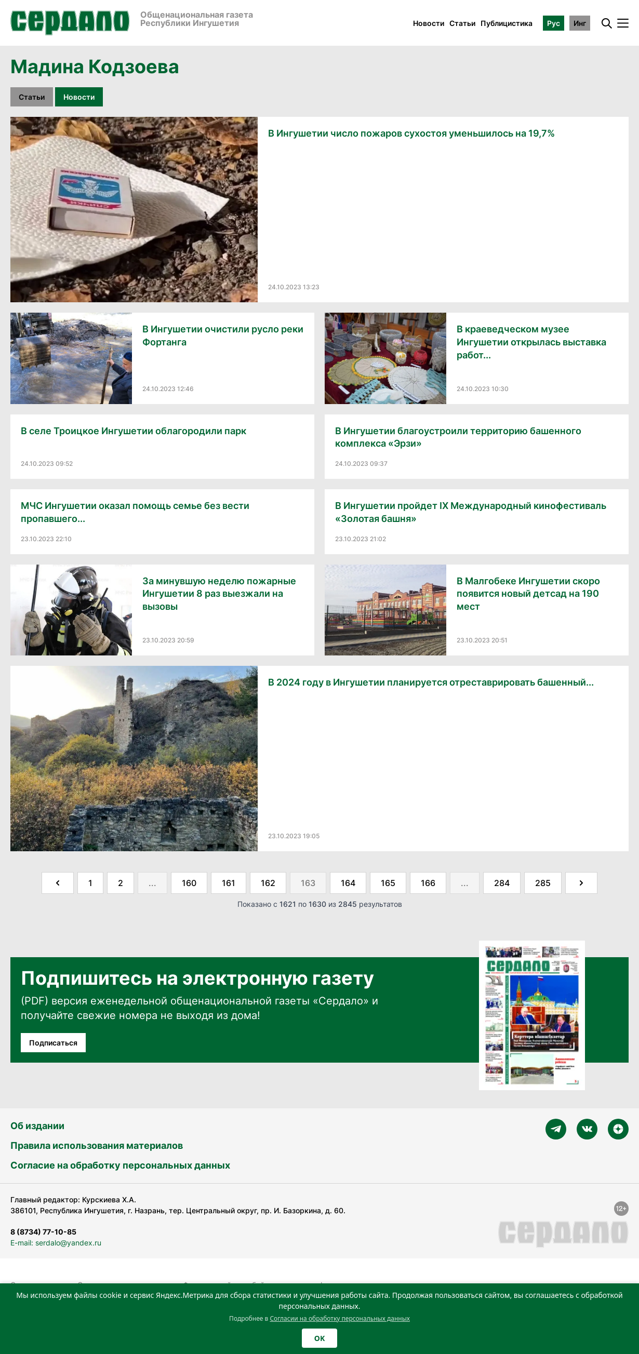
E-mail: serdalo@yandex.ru (55, 1242)
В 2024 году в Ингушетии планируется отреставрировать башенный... (431, 682)
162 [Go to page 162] (268, 883)
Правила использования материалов (96, 1145)
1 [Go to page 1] (90, 883)
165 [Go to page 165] (388, 883)
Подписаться (53, 1042)
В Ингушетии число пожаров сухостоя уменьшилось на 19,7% (411, 133)
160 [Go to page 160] (189, 883)
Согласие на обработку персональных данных (120, 1165)
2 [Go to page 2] (120, 883)
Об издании (37, 1125)
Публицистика (506, 23)
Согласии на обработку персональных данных (340, 1318)
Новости (428, 23)
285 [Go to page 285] (543, 883)
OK (319, 1338)
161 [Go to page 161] (228, 883)
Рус (553, 23)
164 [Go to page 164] (348, 883)
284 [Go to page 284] (502, 883)
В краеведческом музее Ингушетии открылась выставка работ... (531, 342)
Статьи (462, 23)
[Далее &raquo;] (581, 883)
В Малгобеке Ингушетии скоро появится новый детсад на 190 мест (528, 593)
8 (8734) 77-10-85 (43, 1231)
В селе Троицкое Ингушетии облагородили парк (133, 430)
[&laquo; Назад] (58, 883)
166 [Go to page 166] (428, 883)
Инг (580, 23)
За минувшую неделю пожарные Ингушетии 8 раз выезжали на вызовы (219, 593)
